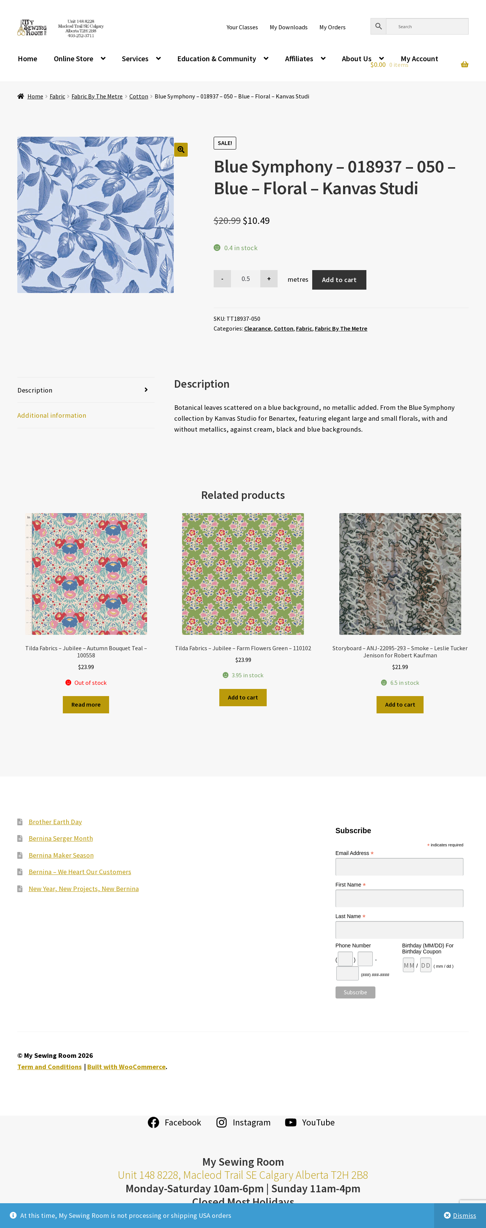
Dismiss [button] (464, 1215)
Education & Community (216, 58)
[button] (181, 150)
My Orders (332, 27)
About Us (357, 58)
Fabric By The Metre (97, 96)
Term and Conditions (49, 1066)
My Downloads (289, 27)
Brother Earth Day (55, 821)
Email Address (355, 853)
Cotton (138, 96)
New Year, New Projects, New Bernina (84, 888)
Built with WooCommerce (126, 1066)
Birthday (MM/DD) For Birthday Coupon (428, 949)
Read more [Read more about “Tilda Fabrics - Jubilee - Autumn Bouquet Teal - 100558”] (86, 704)
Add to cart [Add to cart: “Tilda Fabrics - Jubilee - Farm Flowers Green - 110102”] (243, 697)
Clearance (257, 328)
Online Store (73, 58)
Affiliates (299, 58)
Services (135, 58)
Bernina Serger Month (61, 838)
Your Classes (242, 27)
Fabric (57, 96)
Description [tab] (34, 390)
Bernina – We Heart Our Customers (80, 871)
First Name (351, 884)
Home (27, 58)
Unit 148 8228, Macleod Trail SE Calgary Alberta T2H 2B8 (243, 1175)
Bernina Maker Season (61, 855)
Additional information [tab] (51, 415)
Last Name (351, 916)
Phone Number (353, 946)
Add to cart (339, 279)
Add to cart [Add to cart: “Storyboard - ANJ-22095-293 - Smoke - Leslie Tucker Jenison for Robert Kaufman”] (400, 704)
